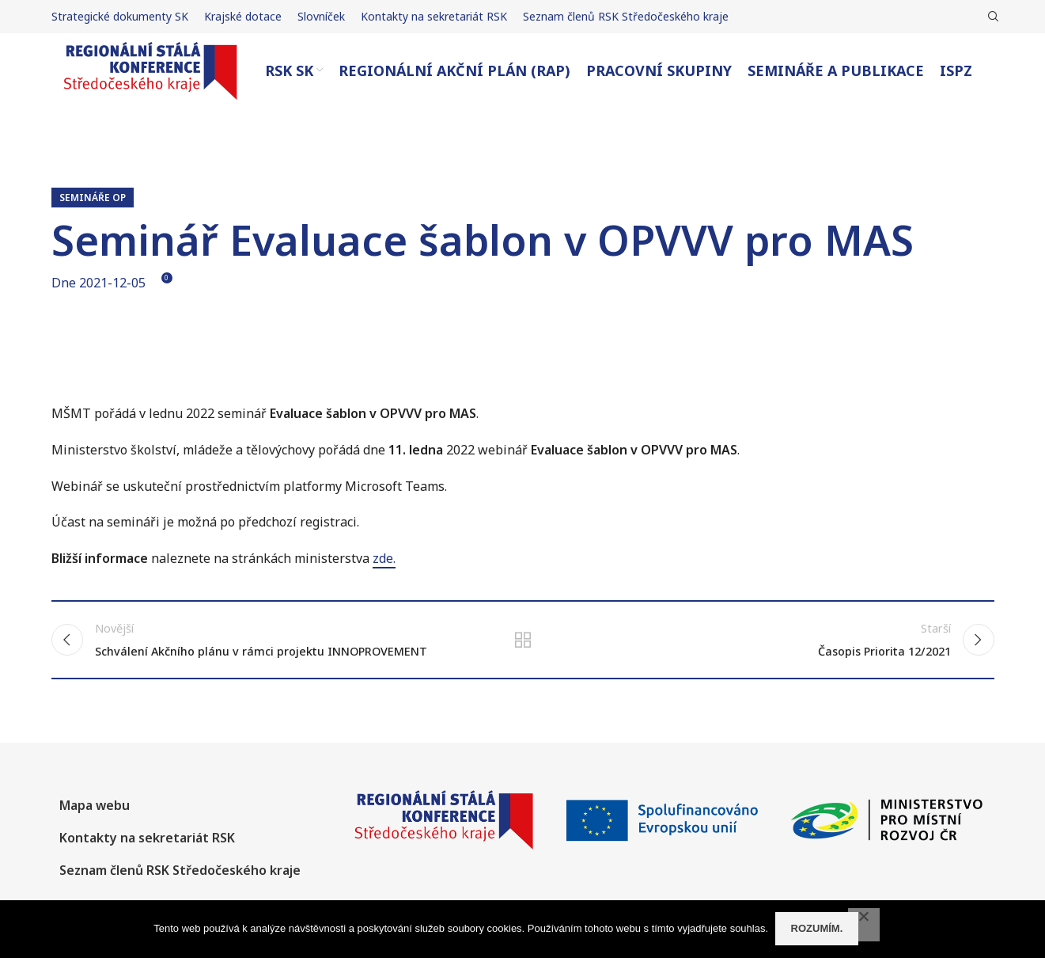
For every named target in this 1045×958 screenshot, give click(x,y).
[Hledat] (991, 16)
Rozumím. (818, 929)
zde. (384, 577)
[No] (864, 925)
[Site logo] (150, 79)
